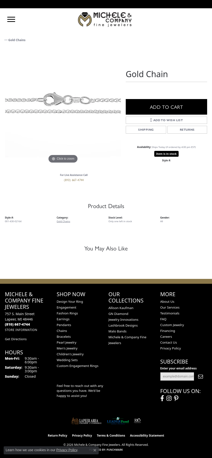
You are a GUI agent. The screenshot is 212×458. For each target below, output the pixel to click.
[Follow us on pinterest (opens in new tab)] (176, 398)
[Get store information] (21, 330)
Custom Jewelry (172, 325)
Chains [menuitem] (62, 331)
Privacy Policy (170, 348)
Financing (167, 331)
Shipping (146, 129)
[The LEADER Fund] (118, 420)
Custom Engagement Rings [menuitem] (77, 366)
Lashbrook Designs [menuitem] (123, 325)
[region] (63, 107)
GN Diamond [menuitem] (118, 313)
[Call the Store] (17, 324)
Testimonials (170, 313)
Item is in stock (166, 154)
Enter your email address (178, 368)
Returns (187, 129)
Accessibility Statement (147, 435)
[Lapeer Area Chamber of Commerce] (86, 420)
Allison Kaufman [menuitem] (121, 308)
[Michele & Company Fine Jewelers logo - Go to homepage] (106, 19)
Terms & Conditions (111, 435)
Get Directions (16, 339)
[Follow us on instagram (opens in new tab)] (169, 398)
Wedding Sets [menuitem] (67, 360)
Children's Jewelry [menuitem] (70, 354)
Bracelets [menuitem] (64, 336)
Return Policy (57, 435)
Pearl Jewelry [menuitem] (67, 342)
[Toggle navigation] (11, 19)
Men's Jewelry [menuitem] (67, 348)
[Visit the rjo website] (137, 420)
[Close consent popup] (94, 450)
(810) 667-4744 (74, 179)
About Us (167, 301)
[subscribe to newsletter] (200, 376)
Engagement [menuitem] (67, 307)
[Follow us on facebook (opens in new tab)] (162, 398)
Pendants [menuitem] (64, 325)
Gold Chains (17, 40)
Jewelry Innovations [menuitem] (123, 319)
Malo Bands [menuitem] (117, 331)
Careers (166, 336)
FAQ (163, 319)
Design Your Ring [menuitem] (70, 301)
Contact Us (168, 342)
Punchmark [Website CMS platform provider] (115, 449)
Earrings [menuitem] (63, 319)
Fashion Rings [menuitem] (67, 313)
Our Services (170, 307)
